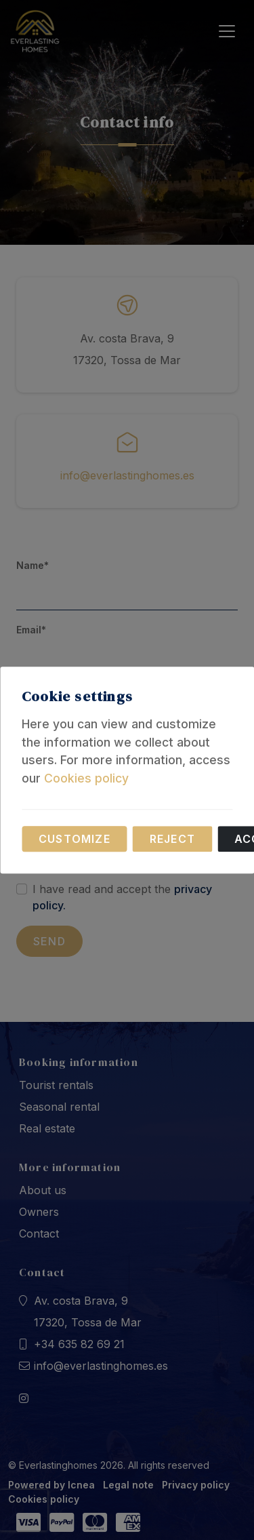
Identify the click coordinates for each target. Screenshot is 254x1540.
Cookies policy (86, 778)
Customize (74, 839)
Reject (172, 839)
